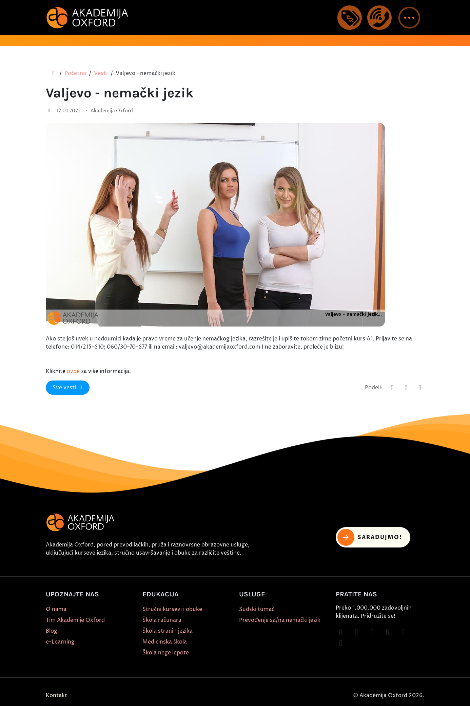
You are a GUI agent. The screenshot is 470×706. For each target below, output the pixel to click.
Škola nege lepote (165, 652)
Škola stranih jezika (167, 631)
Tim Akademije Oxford (75, 620)
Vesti (101, 73)
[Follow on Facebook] (341, 632)
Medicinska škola (164, 642)
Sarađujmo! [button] (369, 537)
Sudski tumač (256, 609)
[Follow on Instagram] (356, 632)
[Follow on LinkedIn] (341, 643)
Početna (75, 73)
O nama (56, 609)
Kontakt (56, 695)
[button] (409, 18)
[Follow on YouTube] (388, 632)
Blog (51, 631)
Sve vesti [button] (68, 388)
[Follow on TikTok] (372, 632)
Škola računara (161, 620)
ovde (73, 371)
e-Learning (60, 642)
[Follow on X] (403, 632)
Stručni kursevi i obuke (172, 609)
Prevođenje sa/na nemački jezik (279, 620)
